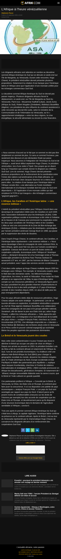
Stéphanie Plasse (7, 13)
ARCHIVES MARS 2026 (25, 554)
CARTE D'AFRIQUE (26, 550)
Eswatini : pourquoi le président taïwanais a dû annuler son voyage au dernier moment (33, 481)
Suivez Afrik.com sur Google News (30, 458)
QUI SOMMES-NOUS (24, 552)
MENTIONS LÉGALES (36, 552)
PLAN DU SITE (36, 550)
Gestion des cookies (37, 554)
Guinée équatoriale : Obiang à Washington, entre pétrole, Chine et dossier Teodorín (34, 508)
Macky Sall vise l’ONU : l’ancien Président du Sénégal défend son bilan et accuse (36, 495)
